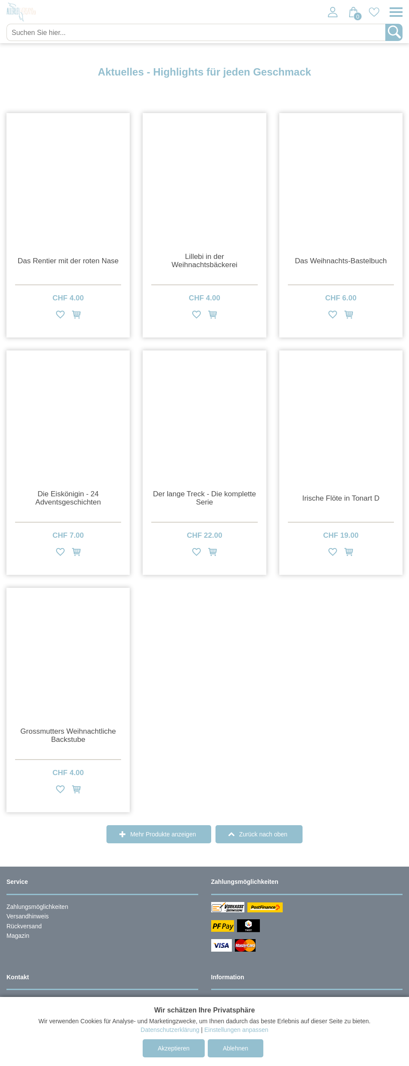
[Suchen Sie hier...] (196, 32)
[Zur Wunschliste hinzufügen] (60, 316)
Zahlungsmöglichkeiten (37, 906)
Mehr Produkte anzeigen (163, 834)
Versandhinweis (27, 916)
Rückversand (24, 926)
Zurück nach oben (263, 834)
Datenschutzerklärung (169, 1029)
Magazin (17, 935)
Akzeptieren (174, 1048)
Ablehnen (235, 1048)
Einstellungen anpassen (236, 1029)
